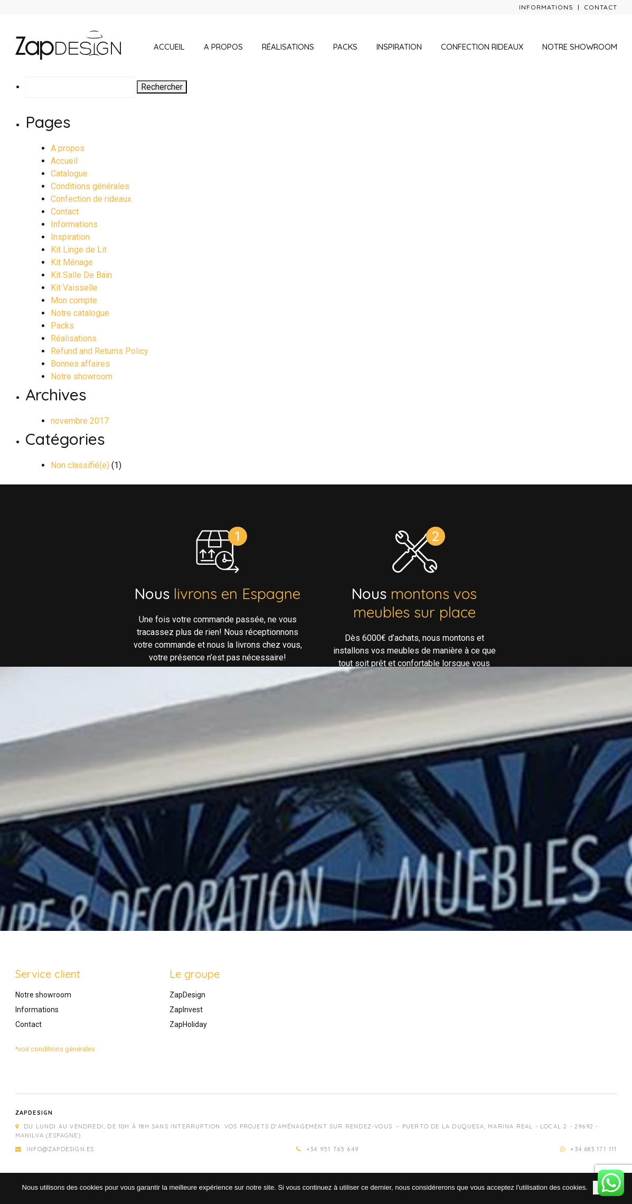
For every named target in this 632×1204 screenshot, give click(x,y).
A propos (223, 47)
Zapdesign (34, 1112)
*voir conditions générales (55, 1049)
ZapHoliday (188, 1024)
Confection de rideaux (91, 199)
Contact (600, 7)
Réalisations (288, 47)
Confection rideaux (482, 47)
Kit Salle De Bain (81, 275)
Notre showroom (579, 47)
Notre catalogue (80, 313)
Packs (345, 47)
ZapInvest (186, 1009)
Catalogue (69, 174)
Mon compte (74, 300)
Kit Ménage (72, 262)
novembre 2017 (80, 421)
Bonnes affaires (80, 364)
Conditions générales (90, 186)
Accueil (169, 47)
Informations (546, 7)
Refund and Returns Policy (99, 351)
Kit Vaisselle (74, 288)
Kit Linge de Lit (79, 250)
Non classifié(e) (80, 465)
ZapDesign (187, 995)
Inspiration (399, 47)
